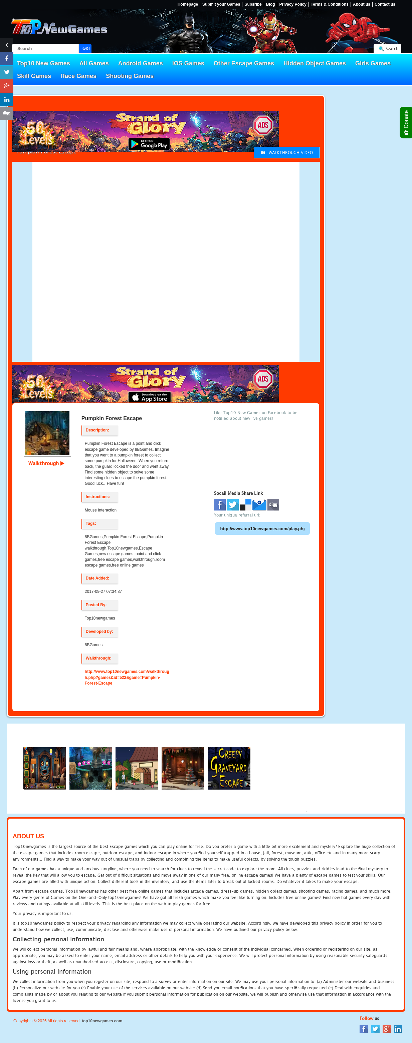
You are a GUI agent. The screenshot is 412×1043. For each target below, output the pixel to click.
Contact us (385, 4)
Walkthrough (46, 463)
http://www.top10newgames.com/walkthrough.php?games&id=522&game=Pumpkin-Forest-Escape (127, 677)
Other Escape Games (244, 63)
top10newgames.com (102, 1021)
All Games (94, 63)
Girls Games (373, 63)
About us (361, 4)
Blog (270, 4)
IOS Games (188, 63)
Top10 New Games (43, 63)
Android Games (140, 63)
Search (392, 48)
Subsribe (252, 4)
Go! (86, 48)
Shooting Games (130, 76)
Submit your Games (221, 4)
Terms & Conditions (330, 4)
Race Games (78, 76)
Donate (406, 122)
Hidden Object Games (314, 63)
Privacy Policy (292, 4)
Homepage (188, 4)
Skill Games (34, 76)
